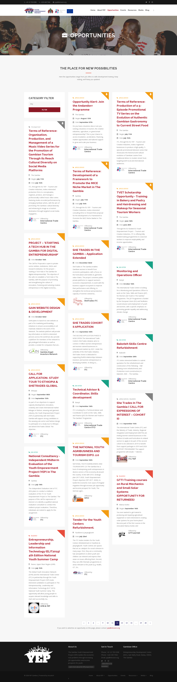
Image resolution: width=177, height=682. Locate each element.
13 (122, 623)
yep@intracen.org (60, 2)
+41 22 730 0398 (31, 2)
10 (108, 623)
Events (123, 10)
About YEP (101, 10)
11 (112, 623)
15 (131, 623)
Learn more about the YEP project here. (81, 667)
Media (140, 10)
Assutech (51, 675)
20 (146, 623)
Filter (44, 110)
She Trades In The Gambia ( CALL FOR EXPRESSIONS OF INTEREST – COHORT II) (131, 410)
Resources (132, 10)
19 (141, 623)
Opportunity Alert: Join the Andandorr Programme (88, 105)
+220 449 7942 (45, 2)
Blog (147, 10)
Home (93, 10)
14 (127, 623)
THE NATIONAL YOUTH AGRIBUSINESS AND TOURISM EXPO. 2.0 (88, 451)
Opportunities (113, 10)
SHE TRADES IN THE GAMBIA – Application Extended (87, 253)
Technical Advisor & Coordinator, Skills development (86, 393)
